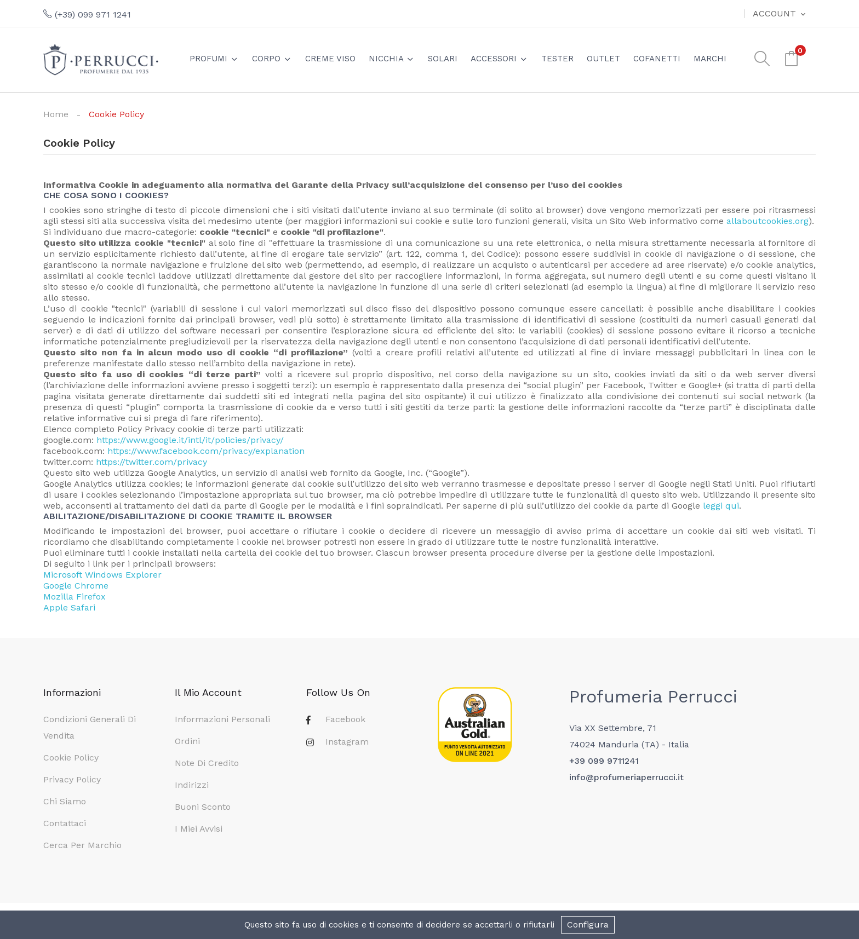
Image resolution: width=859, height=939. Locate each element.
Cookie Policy (71, 757)
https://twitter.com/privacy (151, 462)
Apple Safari (69, 607)
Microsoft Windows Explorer (102, 574)
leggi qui (721, 505)
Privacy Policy (72, 779)
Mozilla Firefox (74, 596)
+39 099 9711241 (604, 761)
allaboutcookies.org (767, 221)
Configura (588, 924)
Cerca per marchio (82, 845)
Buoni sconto (203, 807)
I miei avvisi (198, 828)
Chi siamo (64, 801)
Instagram (347, 741)
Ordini (187, 741)
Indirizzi (192, 785)
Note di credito (207, 763)
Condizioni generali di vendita (89, 727)
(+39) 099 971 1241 (87, 14)
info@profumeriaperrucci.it (626, 777)
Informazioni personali (222, 719)
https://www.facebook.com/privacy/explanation (206, 451)
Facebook (345, 719)
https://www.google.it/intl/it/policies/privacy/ (190, 440)
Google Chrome (75, 585)
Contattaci (64, 823)
